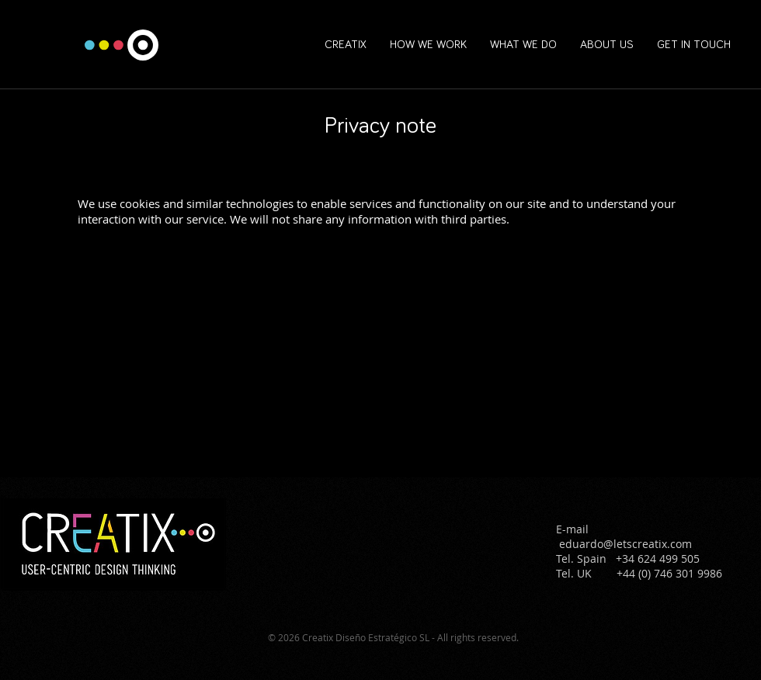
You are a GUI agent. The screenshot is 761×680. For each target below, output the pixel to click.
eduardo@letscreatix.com (625, 543)
